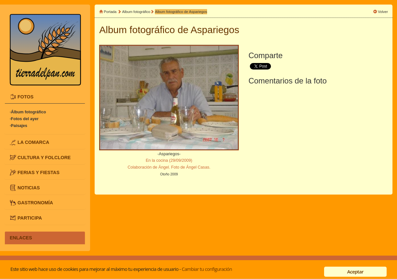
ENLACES (21, 237)
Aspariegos (215, 29)
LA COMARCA (33, 142)
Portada (110, 12)
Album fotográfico (136, 12)
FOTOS (25, 96)
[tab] (45, 96)
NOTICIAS (29, 187)
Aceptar (355, 271)
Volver (383, 12)
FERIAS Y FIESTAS (39, 172)
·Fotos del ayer (24, 119)
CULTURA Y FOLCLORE (44, 157)
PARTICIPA (30, 218)
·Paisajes (18, 125)
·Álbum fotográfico (28, 112)
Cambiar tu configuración (207, 269)
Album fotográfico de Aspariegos (181, 12)
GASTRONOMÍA (35, 202)
